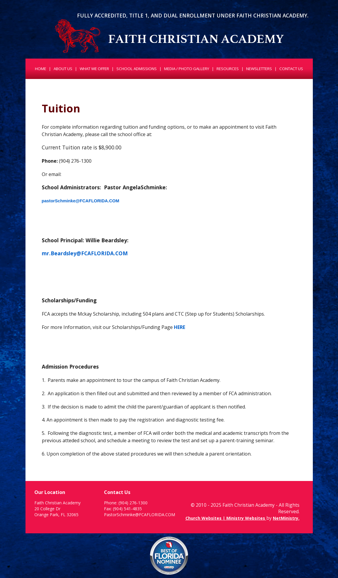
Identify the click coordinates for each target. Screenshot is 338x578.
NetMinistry (285, 518)
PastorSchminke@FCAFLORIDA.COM (139, 514)
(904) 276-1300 (133, 503)
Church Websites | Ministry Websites (225, 518)
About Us (63, 68)
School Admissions (136, 68)
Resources (228, 68)
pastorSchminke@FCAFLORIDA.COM (80, 200)
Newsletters (259, 68)
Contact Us (291, 68)
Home (40, 68)
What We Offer (94, 68)
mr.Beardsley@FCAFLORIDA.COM (85, 253)
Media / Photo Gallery (186, 68)
